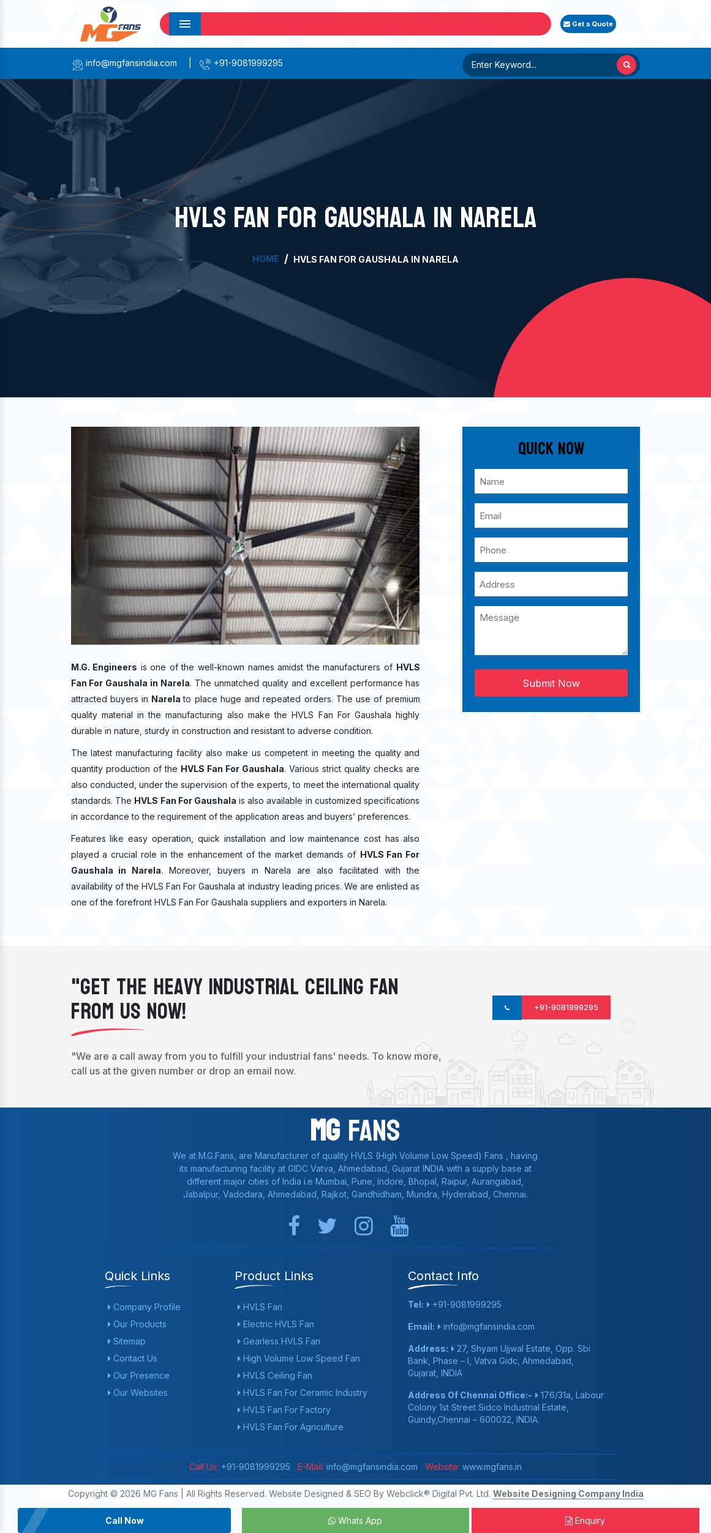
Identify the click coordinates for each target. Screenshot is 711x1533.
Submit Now (551, 683)
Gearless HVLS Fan (279, 1341)
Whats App (355, 1520)
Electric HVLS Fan (276, 1324)
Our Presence (139, 1375)
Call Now (124, 1520)
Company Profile (144, 1307)
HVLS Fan (260, 1307)
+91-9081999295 (241, 63)
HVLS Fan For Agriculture (291, 1427)
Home (265, 258)
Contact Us (132, 1358)
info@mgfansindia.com (124, 63)
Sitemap (127, 1341)
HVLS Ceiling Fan (275, 1375)
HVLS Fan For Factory (284, 1409)
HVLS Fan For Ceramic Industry (302, 1392)
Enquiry (585, 1520)
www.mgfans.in (491, 1466)
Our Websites (138, 1392)
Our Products (137, 1324)
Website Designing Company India (568, 1493)
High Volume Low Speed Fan (299, 1358)
